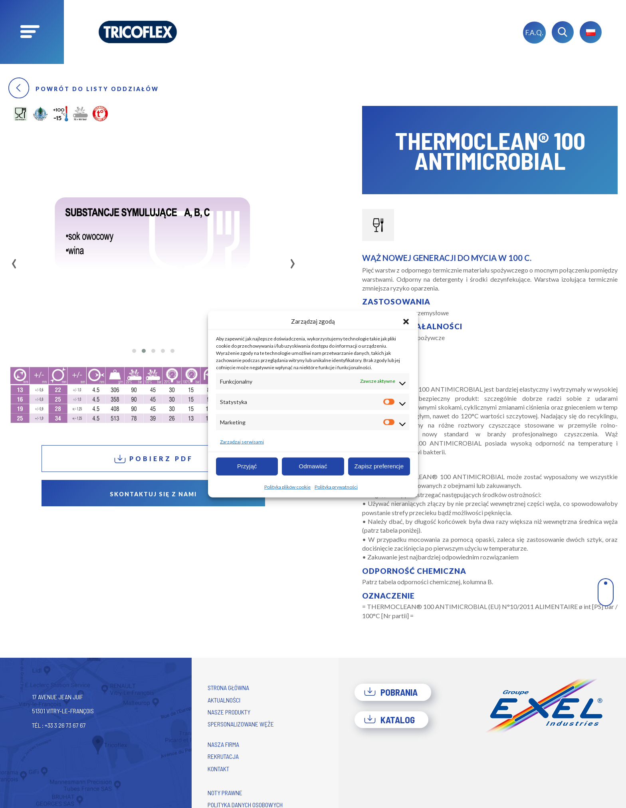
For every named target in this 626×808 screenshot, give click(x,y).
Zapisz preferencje (379, 466)
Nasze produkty (229, 712)
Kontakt (218, 768)
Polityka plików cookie (287, 487)
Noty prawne (225, 792)
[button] (406, 321)
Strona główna (228, 687)
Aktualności (224, 700)
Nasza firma (223, 744)
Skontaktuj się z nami (153, 494)
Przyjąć (247, 466)
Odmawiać (313, 466)
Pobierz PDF (153, 459)
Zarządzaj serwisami (242, 441)
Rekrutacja (223, 756)
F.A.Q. (534, 32)
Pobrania (391, 692)
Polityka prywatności (336, 487)
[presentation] (14, 261)
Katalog (389, 719)
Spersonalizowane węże (241, 724)
